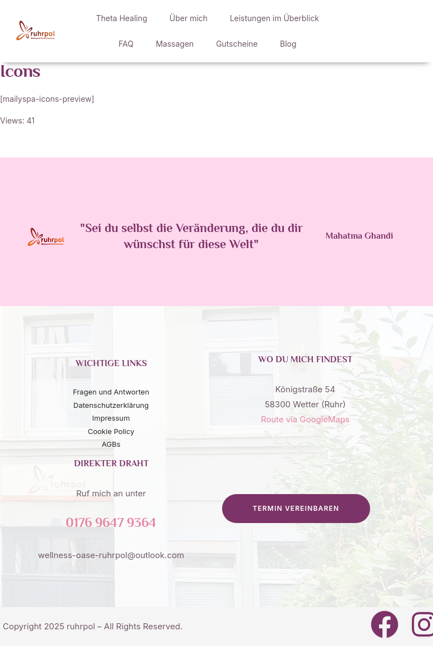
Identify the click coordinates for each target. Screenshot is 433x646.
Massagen (175, 43)
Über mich (189, 18)
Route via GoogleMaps (305, 419)
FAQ (126, 43)
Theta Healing (121, 18)
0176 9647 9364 (111, 524)
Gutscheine (237, 43)
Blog (288, 43)
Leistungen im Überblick (274, 18)
